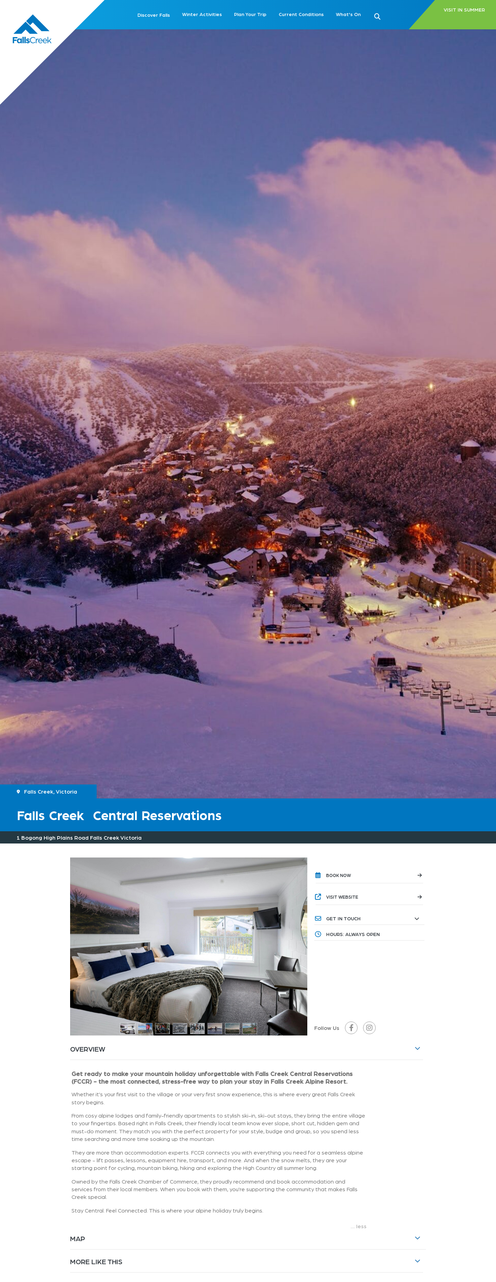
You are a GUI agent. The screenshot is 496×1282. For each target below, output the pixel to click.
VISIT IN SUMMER (464, 10)
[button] (388, 15)
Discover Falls (153, 15)
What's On (348, 14)
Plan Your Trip (250, 14)
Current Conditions (301, 14)
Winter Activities (202, 14)
